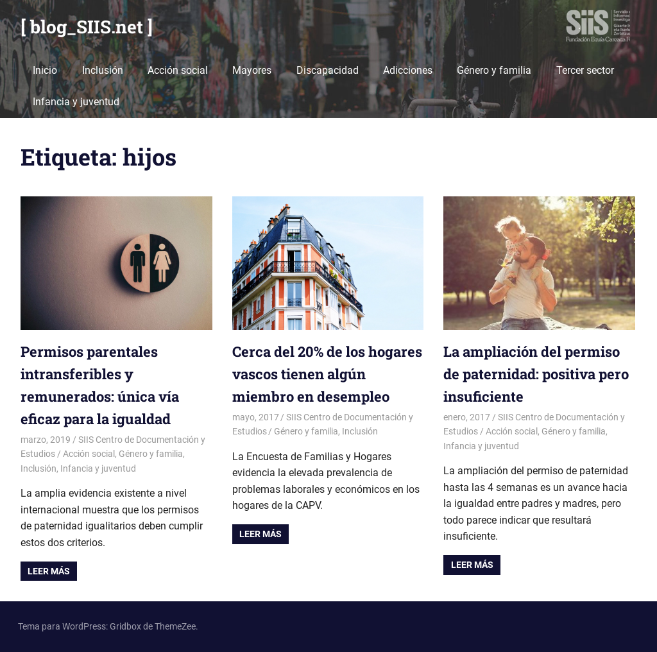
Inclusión (102, 70)
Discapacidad (327, 70)
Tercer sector (585, 70)
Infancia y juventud (76, 102)
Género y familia (494, 70)
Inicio (45, 70)
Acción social (178, 70)
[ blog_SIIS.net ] (87, 27)
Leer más (49, 571)
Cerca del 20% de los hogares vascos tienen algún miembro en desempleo (327, 374)
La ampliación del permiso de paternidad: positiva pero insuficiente (536, 374)
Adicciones (407, 70)
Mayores (251, 70)
